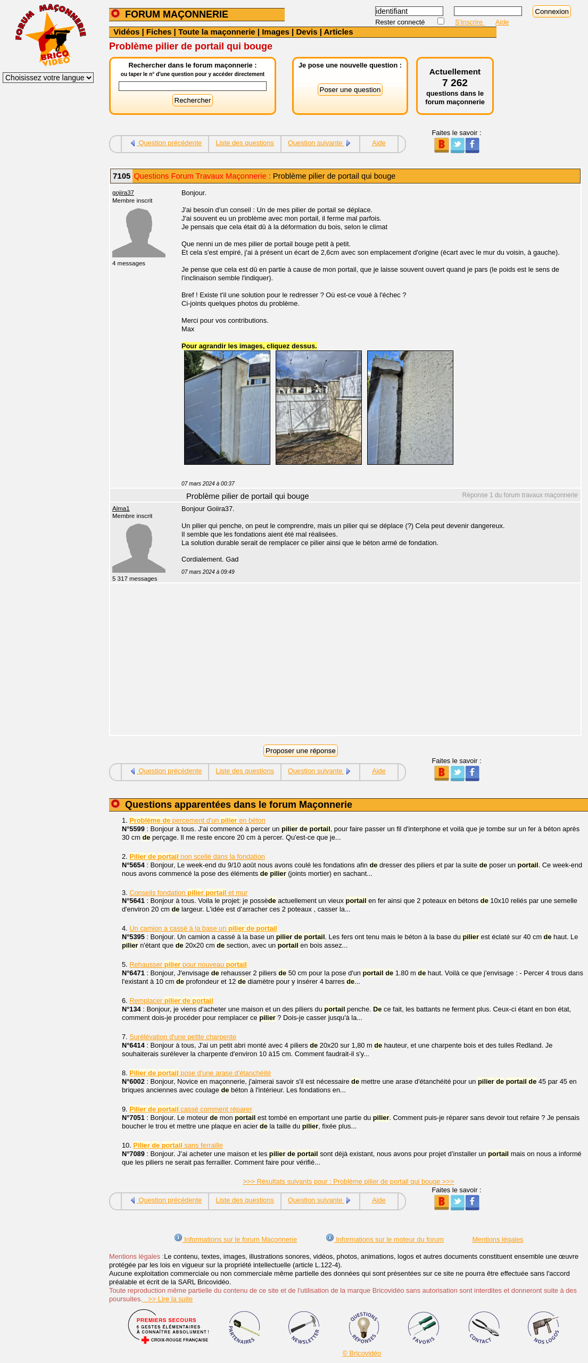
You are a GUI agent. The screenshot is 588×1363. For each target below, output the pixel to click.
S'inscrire (470, 22)
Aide (502, 22)
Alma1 (121, 508)
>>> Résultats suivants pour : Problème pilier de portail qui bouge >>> (348, 1181)
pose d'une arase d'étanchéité (200, 1073)
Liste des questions (245, 143)
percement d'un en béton (197, 820)
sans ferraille (178, 1145)
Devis (306, 31)
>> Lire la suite (168, 1299)
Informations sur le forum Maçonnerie (235, 1239)
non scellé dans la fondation (197, 856)
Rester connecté (401, 22)
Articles (338, 31)
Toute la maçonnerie (216, 31)
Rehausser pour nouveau (188, 964)
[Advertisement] (375, 660)
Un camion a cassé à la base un (203, 928)
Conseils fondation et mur (188, 893)
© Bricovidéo (362, 1353)
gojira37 (123, 192)
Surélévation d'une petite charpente (182, 1037)
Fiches (159, 31)
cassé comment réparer (190, 1109)
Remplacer (171, 1001)
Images (275, 31)
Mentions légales (497, 1239)
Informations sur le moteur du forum (385, 1239)
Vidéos (126, 31)
